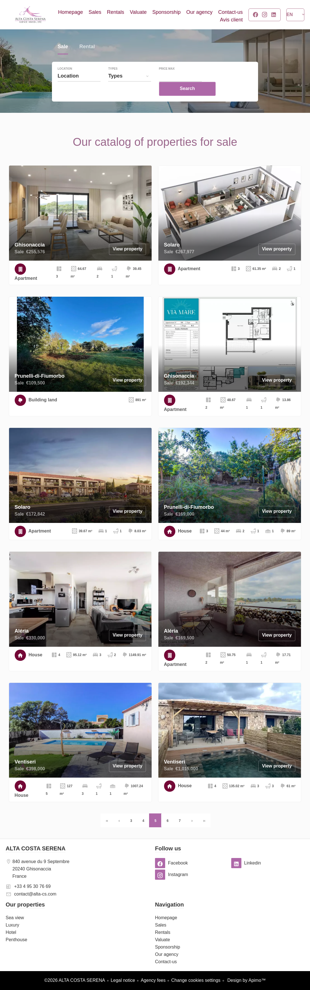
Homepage (30, 14)
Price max (167, 80)
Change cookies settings (195, 980)
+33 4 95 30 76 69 (32, 886)
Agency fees (153, 980)
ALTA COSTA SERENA (36, 848)
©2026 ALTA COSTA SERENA (74, 980)
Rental (87, 59)
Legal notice (123, 980)
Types (112, 80)
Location (65, 80)
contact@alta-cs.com (35, 894)
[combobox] (79, 87)
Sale (63, 59)
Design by (246, 980)
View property (128, 249)
